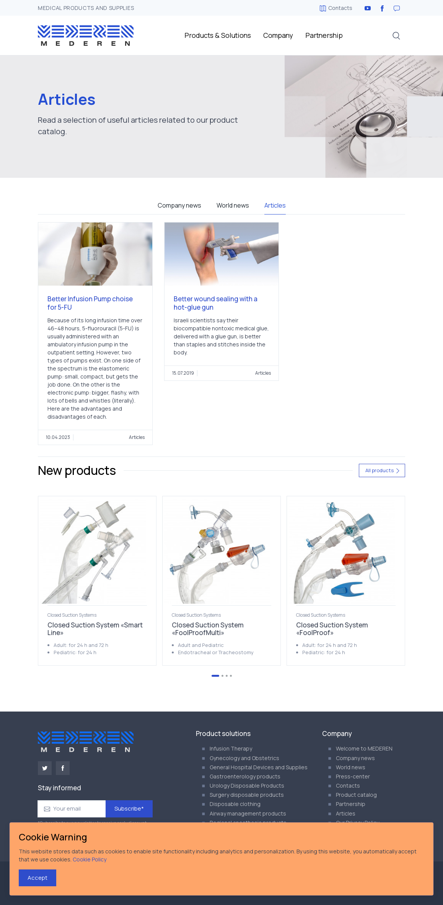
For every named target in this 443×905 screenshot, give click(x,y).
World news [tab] (233, 205)
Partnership (324, 35)
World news (350, 767)
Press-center (353, 776)
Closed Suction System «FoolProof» (332, 629)
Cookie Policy (89, 859)
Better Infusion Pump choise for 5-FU (90, 303)
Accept (37, 878)
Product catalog (356, 794)
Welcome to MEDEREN (364, 748)
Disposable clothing (235, 804)
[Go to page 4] (231, 676)
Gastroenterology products (245, 776)
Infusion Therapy (231, 748)
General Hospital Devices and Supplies (259, 767)
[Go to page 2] (222, 676)
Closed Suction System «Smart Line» (95, 629)
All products (382, 470)
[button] (396, 35)
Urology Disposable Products (247, 785)
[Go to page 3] (227, 676)
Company (278, 35)
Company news (355, 758)
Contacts (336, 7)
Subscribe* (129, 808)
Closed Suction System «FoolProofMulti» (208, 629)
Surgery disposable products (247, 794)
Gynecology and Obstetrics (244, 758)
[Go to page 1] (215, 676)
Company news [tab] (179, 205)
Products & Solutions (217, 35)
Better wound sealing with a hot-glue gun (215, 303)
